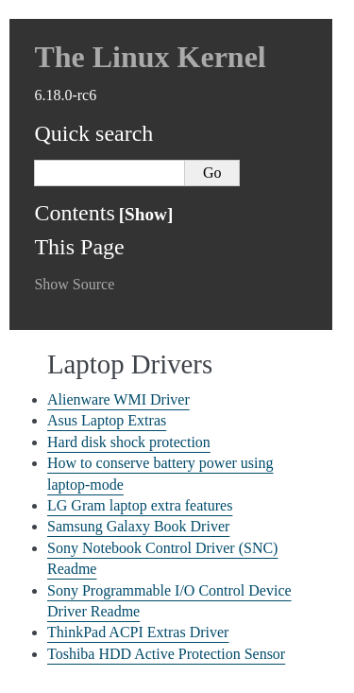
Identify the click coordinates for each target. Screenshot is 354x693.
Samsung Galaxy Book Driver (138, 526)
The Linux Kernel (149, 57)
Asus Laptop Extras (106, 420)
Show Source (74, 284)
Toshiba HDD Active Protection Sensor (166, 654)
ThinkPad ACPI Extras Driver (137, 632)
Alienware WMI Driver (118, 399)
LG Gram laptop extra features (139, 505)
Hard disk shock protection (129, 442)
